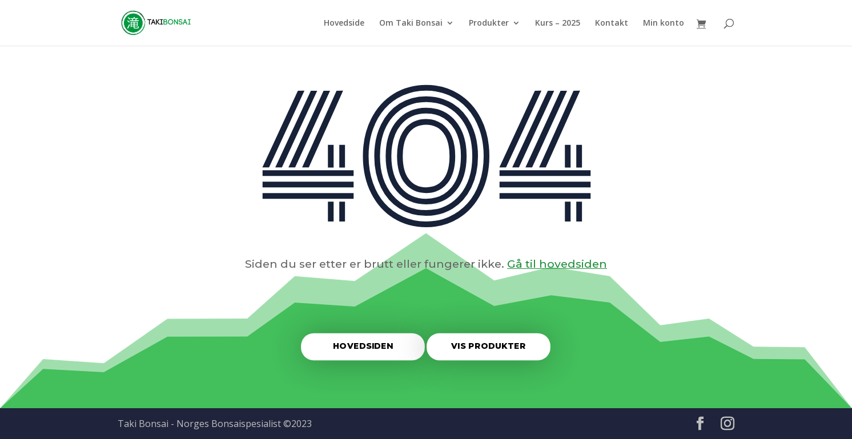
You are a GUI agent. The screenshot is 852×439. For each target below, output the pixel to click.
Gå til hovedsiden (557, 264)
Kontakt (611, 23)
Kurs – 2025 (557, 23)
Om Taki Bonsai (411, 23)
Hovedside (344, 23)
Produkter (489, 23)
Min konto (663, 23)
